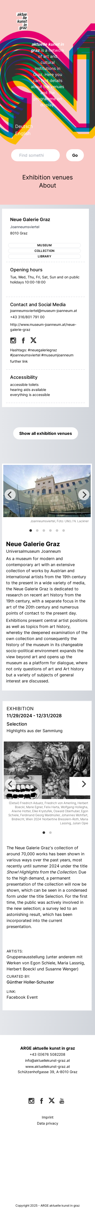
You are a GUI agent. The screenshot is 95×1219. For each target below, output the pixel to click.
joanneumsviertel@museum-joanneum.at (43, 310)
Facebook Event (22, 997)
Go (75, 155)
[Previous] (10, 494)
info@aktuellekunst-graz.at (47, 1060)
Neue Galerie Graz (30, 219)
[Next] (83, 494)
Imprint (47, 1117)
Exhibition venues (47, 177)
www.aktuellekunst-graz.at (47, 1066)
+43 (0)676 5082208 (47, 1054)
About (47, 185)
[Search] (35, 155)
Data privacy (47, 1123)
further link (19, 361)
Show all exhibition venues (45, 433)
